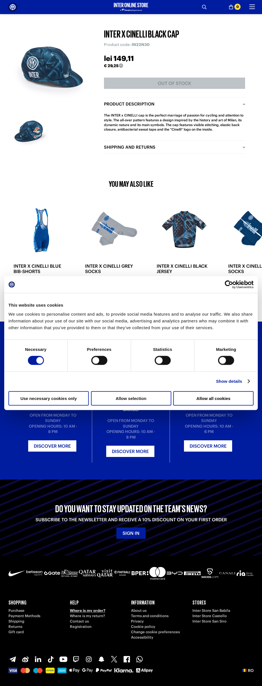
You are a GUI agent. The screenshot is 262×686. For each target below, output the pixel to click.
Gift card (16, 632)
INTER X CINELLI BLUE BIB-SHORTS (37, 268)
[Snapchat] (101, 659)
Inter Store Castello (209, 616)
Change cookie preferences (155, 632)
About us (138, 610)
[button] (248, 670)
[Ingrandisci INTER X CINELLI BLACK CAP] (52, 66)
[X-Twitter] (114, 659)
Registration (81, 626)
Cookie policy (143, 626)
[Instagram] (89, 659)
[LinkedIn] (38, 659)
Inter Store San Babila (211, 610)
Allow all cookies (213, 398)
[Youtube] (63, 659)
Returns (15, 626)
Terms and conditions (149, 616)
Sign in (131, 533)
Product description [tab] (129, 104)
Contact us (79, 621)
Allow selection (131, 398)
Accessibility (142, 637)
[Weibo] (25, 659)
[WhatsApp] (139, 659)
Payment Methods (24, 616)
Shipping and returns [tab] (130, 147)
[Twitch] (76, 659)
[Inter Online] (12, 7)
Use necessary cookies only (48, 398)
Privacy (137, 621)
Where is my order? (87, 610)
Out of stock (174, 83)
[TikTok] (50, 659)
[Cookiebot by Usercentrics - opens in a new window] (229, 284)
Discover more (52, 446)
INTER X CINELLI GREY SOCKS (109, 268)
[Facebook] (127, 659)
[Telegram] (12, 659)
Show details (229, 381)
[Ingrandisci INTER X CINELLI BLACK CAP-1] (30, 132)
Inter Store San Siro (209, 621)
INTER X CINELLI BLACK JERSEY (182, 268)
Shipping (16, 621)
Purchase (16, 610)
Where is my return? (87, 616)
